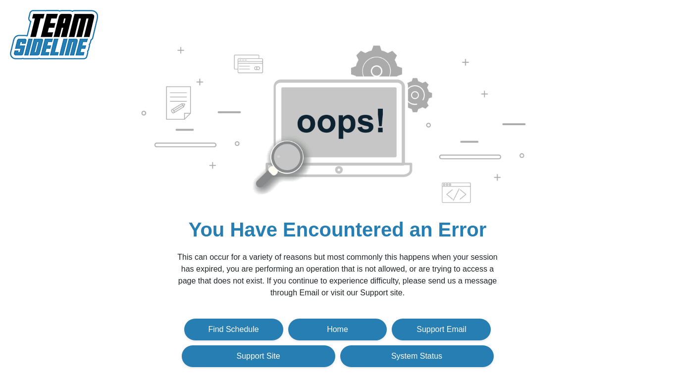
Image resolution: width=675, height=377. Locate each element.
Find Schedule (233, 329)
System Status (416, 356)
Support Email (441, 329)
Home (337, 329)
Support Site (258, 356)
